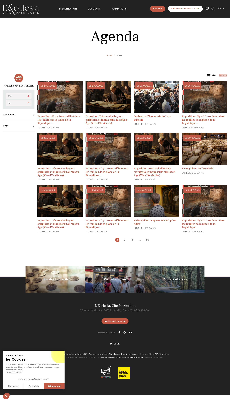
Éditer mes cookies (98, 354)
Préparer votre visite (185, 9)
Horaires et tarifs (55, 279)
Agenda (157, 9)
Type (6, 125)
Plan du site (114, 354)
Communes (9, 114)
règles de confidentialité (110, 357)
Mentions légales (129, 354)
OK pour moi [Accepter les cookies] (54, 386)
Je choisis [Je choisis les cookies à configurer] (34, 386)
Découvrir (94, 8)
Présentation (69, 8)
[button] (6, 396)
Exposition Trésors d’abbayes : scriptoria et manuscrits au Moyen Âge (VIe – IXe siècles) (107, 120)
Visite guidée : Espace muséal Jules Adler (156, 222)
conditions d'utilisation (134, 357)
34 (148, 239)
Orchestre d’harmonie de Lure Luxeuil (153, 118)
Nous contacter (115, 321)
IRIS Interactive (162, 354)
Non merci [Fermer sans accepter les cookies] (13, 386)
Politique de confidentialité (74, 354)
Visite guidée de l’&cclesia (198, 168)
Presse (115, 343)
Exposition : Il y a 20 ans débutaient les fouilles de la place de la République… (59, 120)
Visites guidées (115, 279)
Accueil (109, 55)
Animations (117, 8)
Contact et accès (175, 279)
